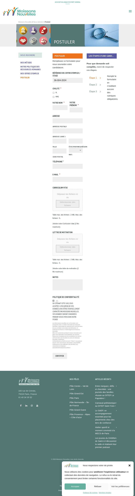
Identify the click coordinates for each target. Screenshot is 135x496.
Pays (70, 155)
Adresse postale (60, 126)
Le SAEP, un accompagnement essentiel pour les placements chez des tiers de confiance (104, 416)
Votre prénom (74, 104)
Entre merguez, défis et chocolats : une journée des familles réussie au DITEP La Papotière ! (104, 392)
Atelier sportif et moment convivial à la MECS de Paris (105, 430)
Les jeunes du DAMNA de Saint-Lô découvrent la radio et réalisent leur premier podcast (105, 442)
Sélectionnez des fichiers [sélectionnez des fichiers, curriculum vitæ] (67, 204)
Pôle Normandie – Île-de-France (79, 404)
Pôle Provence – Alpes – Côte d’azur (80, 416)
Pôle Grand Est (77, 393)
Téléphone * (58, 161)
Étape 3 (93, 91)
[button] (129, 473)
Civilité (57, 88)
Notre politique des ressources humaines (30, 68)
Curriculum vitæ (60, 187)
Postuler (24, 77)
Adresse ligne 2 (59, 137)
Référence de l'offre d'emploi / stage (66, 74)
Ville (55, 147)
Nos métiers (26, 62)
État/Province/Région (76, 147)
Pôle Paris (74, 398)
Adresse (56, 116)
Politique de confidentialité (66, 297)
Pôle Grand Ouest (78, 410)
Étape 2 (93, 85)
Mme (57, 96)
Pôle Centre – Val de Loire (79, 387)
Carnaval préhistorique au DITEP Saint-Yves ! (105, 404)
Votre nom (58, 102)
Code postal (58, 157)
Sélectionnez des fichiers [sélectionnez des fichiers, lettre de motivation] (67, 248)
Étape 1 (93, 78)
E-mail (56, 174)
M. (56, 92)
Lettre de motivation (62, 232)
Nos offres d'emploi (29, 73)
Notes (55, 277)
